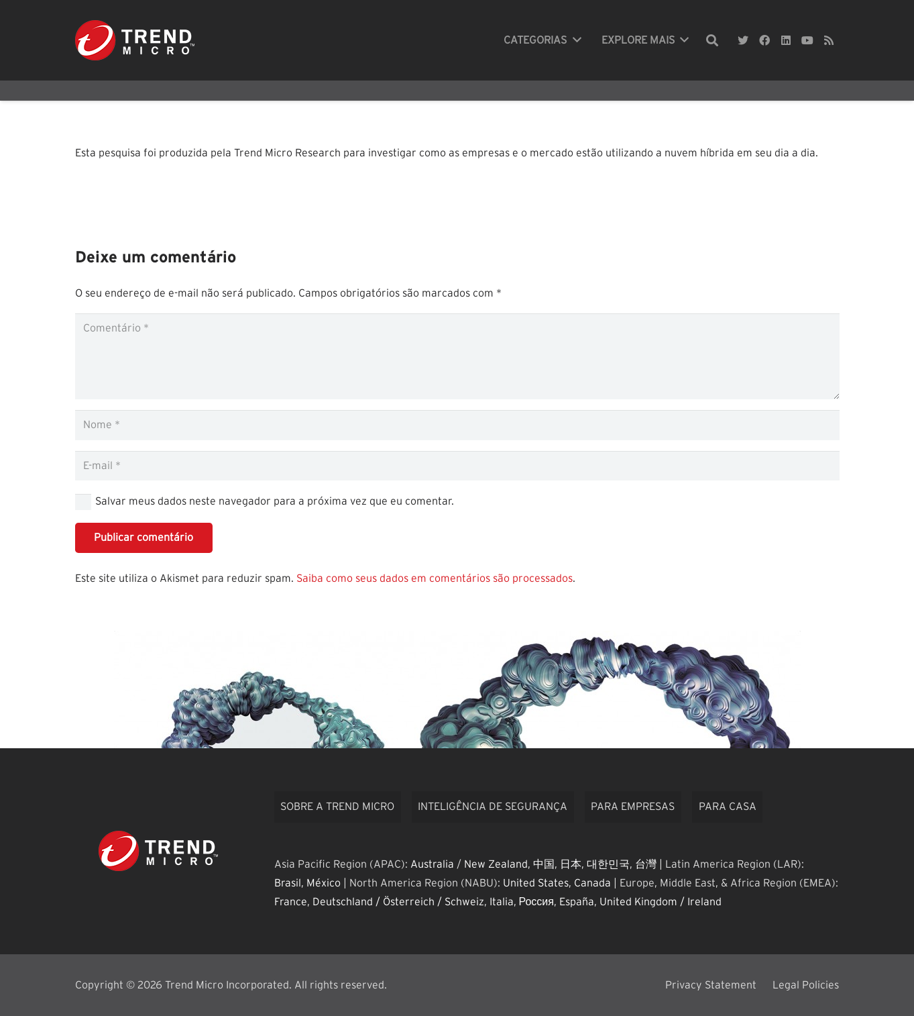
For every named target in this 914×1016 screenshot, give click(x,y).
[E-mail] (457, 466)
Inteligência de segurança (492, 806)
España (576, 902)
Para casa (727, 806)
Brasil (287, 883)
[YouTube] (807, 40)
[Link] (134, 40)
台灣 (645, 864)
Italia (502, 902)
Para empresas (633, 806)
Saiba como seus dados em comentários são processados (434, 578)
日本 (570, 864)
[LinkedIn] (786, 40)
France (290, 902)
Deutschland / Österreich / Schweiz (398, 902)
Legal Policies (806, 985)
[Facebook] (764, 40)
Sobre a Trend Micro (337, 806)
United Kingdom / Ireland (660, 902)
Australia (432, 864)
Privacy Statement (710, 985)
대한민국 (608, 864)
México (323, 883)
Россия (536, 902)
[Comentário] (457, 356)
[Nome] (457, 425)
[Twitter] (743, 40)
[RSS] (829, 40)
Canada (592, 883)
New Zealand (496, 864)
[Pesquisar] (712, 41)
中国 (544, 864)
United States (536, 883)
